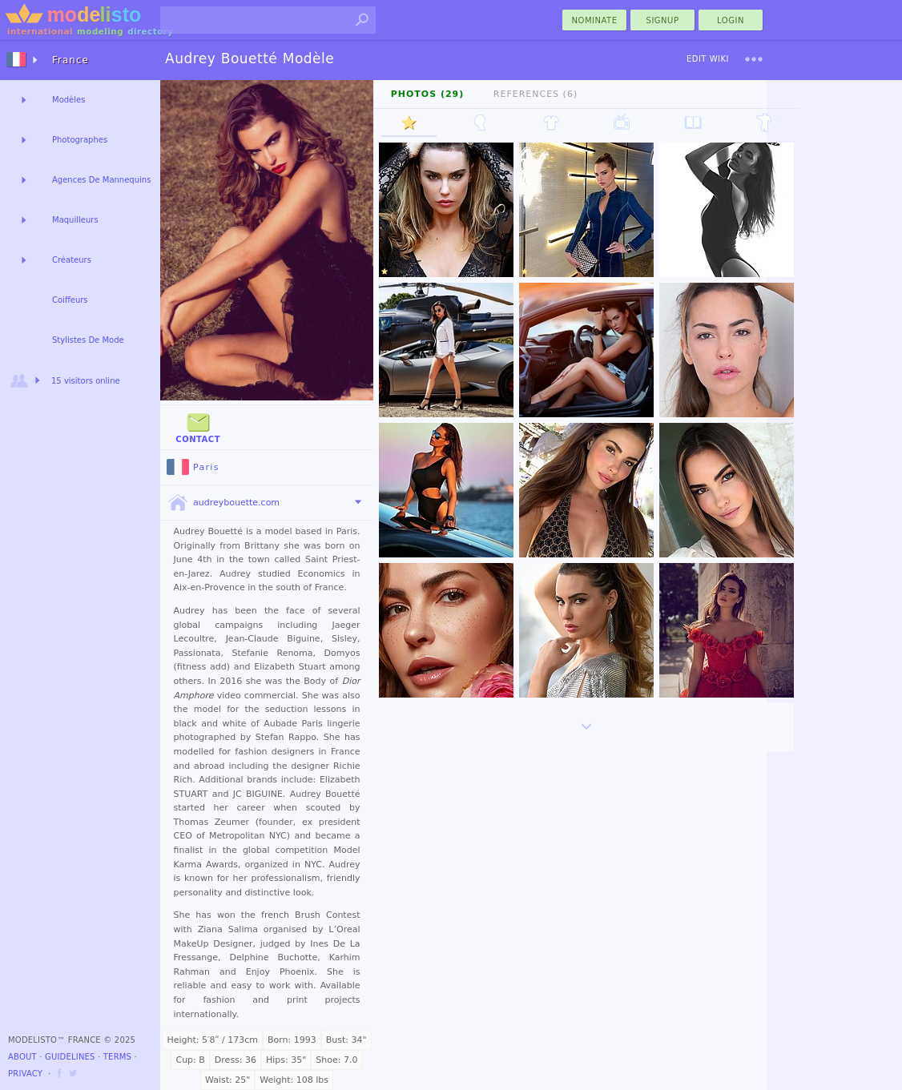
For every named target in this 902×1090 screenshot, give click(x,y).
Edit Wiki (708, 58)
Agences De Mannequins (101, 179)
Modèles (68, 99)
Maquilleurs (75, 219)
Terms (117, 1056)
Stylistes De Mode (88, 340)
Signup (662, 20)
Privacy (25, 1073)
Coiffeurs (70, 300)
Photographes (79, 139)
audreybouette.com (223, 503)
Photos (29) (428, 94)
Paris (193, 467)
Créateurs (71, 259)
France (70, 60)
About (22, 1056)
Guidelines (70, 1056)
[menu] (754, 59)
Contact (197, 426)
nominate (595, 20)
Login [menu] (730, 20)
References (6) (535, 94)
